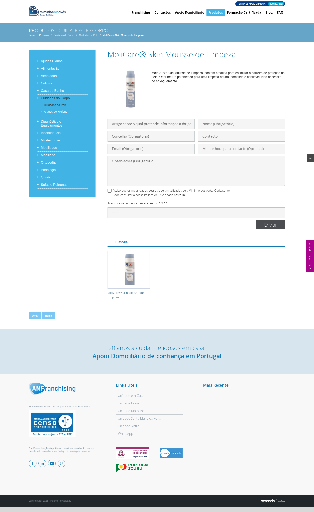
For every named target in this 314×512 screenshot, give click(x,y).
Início (32, 37)
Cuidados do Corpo (63, 37)
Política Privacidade (60, 503)
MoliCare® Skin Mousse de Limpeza (123, 37)
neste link (180, 197)
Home (48, 318)
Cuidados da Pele (88, 37)
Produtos (44, 37)
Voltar (35, 318)
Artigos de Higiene (55, 114)
